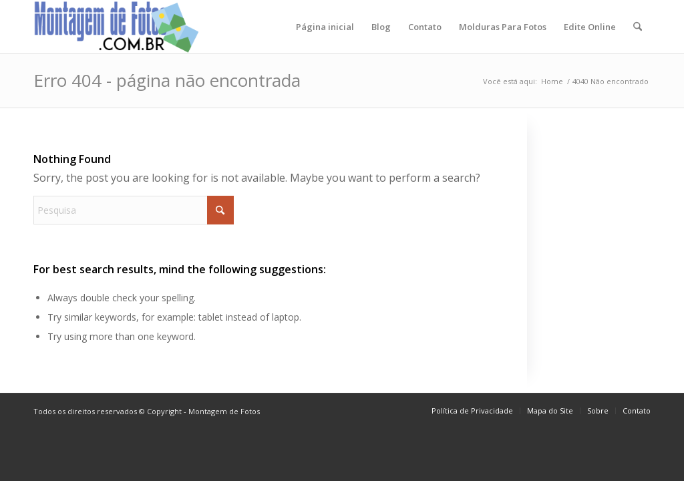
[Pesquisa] (638, 26)
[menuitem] (325, 26)
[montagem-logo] (117, 26)
